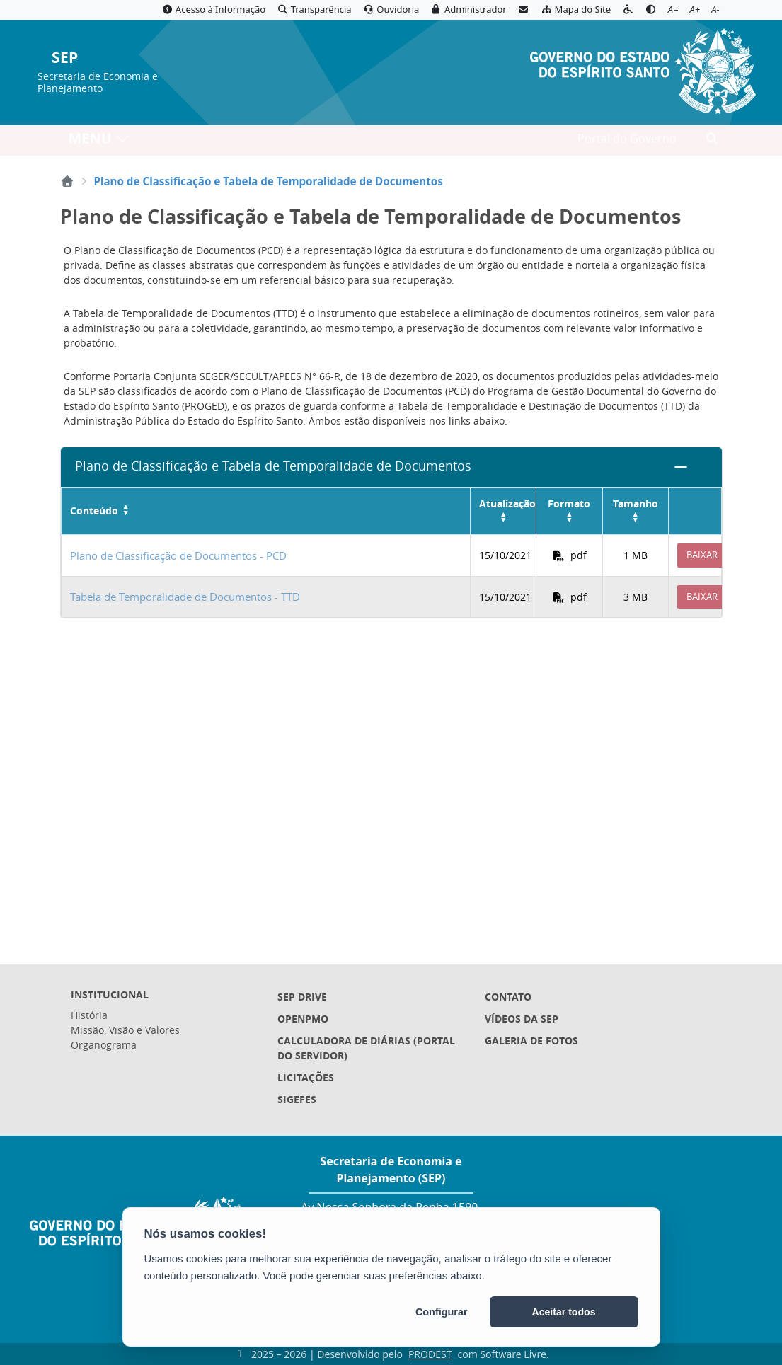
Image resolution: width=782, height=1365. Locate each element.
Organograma (104, 1045)
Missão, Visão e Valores (125, 1030)
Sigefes (296, 1099)
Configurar (441, 1312)
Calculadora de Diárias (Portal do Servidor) (366, 1048)
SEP (65, 58)
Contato (508, 996)
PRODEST (430, 1354)
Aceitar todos (564, 1312)
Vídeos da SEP (521, 1018)
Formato (569, 503)
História (89, 1015)
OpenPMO (302, 1018)
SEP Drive (302, 996)
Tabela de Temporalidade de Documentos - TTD (185, 596)
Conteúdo (94, 511)
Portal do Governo (627, 142)
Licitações (305, 1077)
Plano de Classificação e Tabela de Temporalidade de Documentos (273, 466)
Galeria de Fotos (531, 1040)
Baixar (702, 554)
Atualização (507, 503)
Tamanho (635, 503)
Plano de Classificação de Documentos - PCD (178, 555)
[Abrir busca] (712, 142)
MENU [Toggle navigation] (99, 141)
